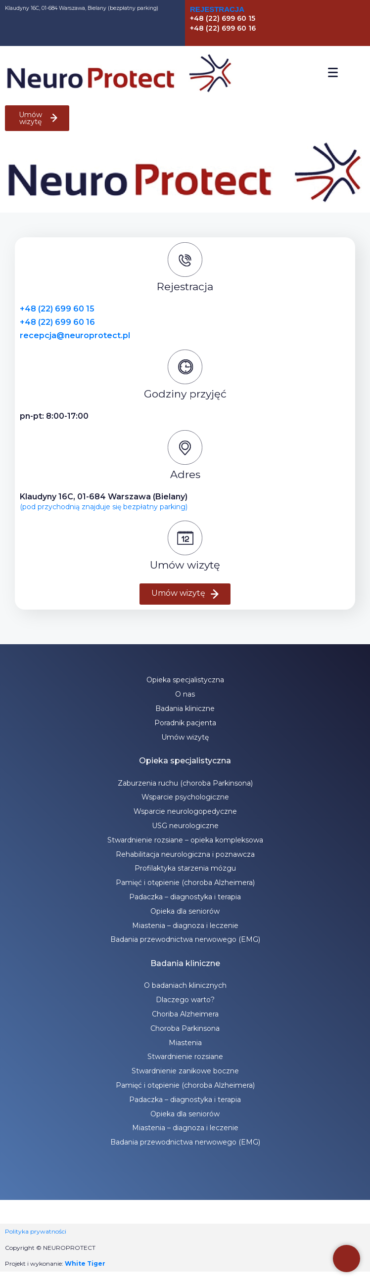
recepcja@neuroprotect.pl (75, 335)
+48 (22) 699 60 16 (57, 322)
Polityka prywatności (35, 1231)
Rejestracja (217, 9)
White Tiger (85, 1263)
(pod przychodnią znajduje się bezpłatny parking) (103, 506)
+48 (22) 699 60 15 (57, 308)
